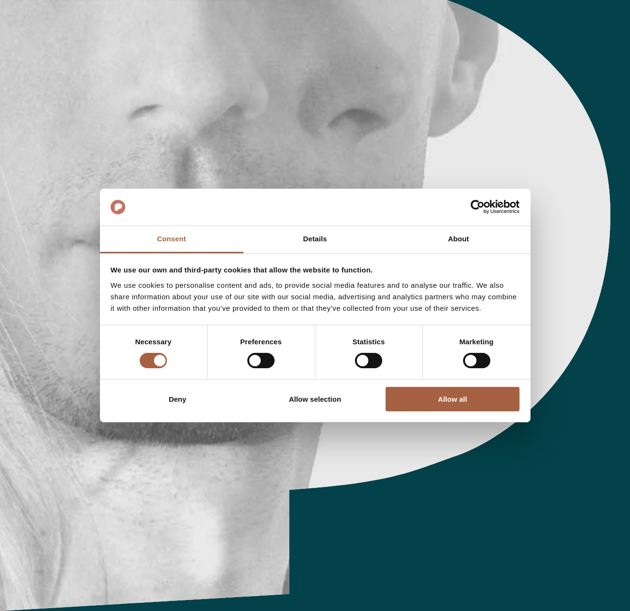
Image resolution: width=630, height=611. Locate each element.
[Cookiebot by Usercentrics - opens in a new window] (477, 207)
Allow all (452, 399)
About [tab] (458, 239)
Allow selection (315, 399)
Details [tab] (315, 239)
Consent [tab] (171, 239)
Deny (178, 399)
